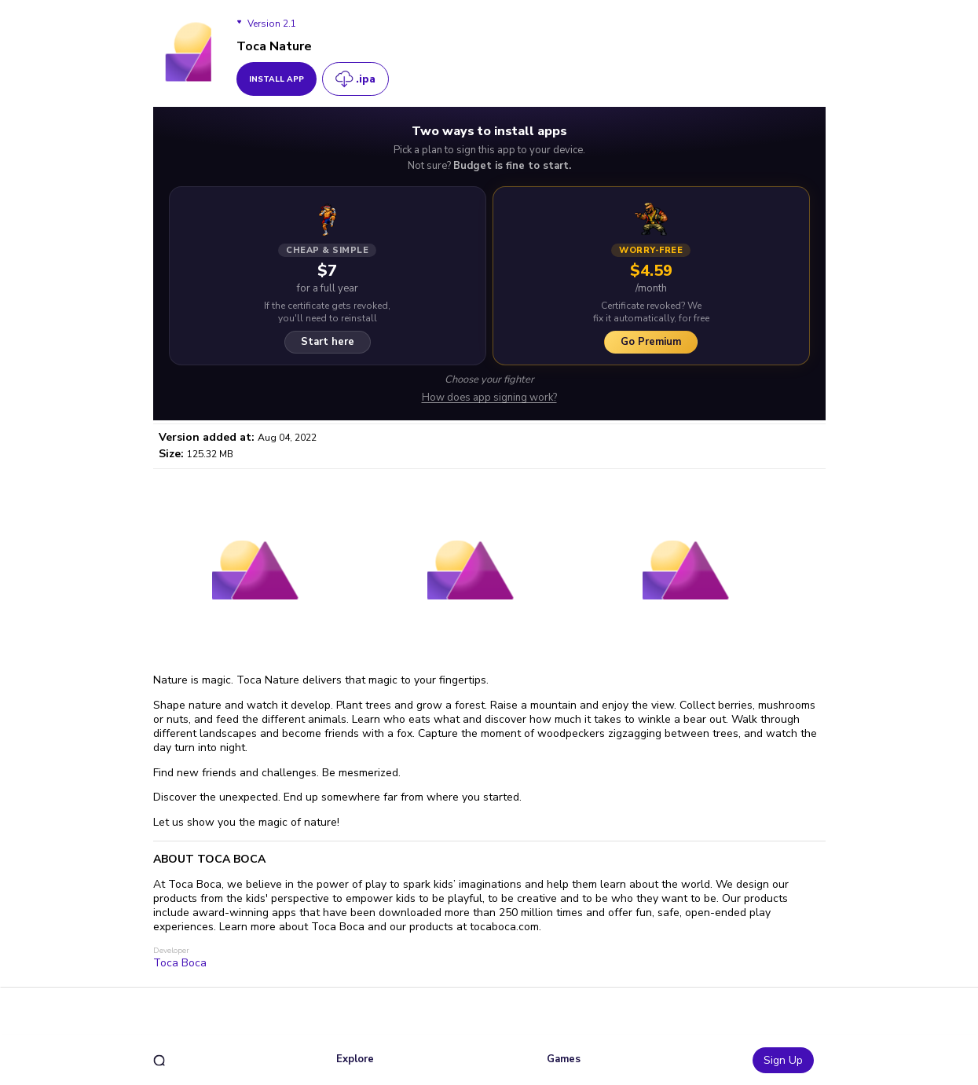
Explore (355, 1059)
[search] (159, 1060)
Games (564, 1059)
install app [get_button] (276, 79)
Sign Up (783, 1060)
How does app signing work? (489, 398)
